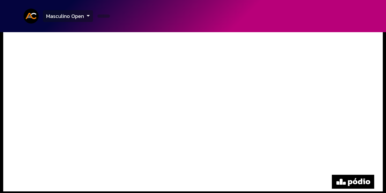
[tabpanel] (193, 112)
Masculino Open (65, 16)
